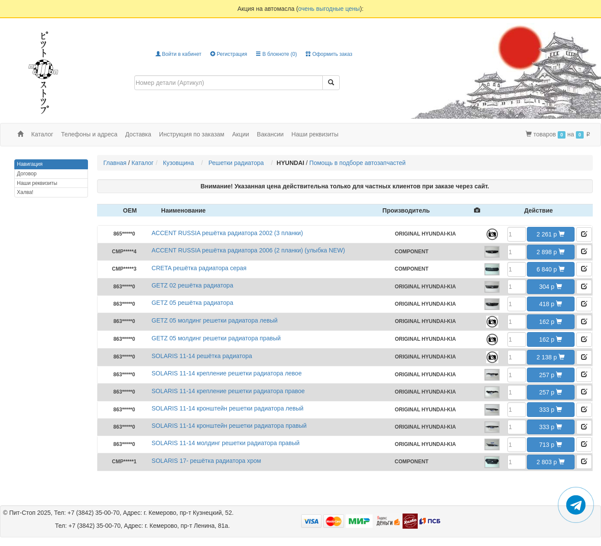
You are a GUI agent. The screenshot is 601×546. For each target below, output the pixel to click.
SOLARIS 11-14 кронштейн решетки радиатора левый (228, 408)
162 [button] (550, 321)
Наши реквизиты (315, 134)
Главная (115, 162)
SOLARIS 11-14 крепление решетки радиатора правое (228, 391)
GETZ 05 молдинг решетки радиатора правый (216, 338)
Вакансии (270, 134)
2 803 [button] (550, 462)
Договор (26, 174)
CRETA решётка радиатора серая (199, 268)
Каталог (143, 162)
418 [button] (550, 303)
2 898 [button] (550, 252)
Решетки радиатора (238, 162)
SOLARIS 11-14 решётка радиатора (202, 355)
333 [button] (550, 409)
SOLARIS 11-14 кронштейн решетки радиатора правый (229, 425)
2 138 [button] (550, 357)
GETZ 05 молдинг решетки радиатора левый (215, 320)
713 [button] (550, 444)
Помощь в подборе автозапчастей (357, 162)
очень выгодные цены (329, 8)
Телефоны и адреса (89, 134)
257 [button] (550, 375)
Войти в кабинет (178, 54)
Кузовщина (180, 162)
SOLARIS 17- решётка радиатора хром (206, 460)
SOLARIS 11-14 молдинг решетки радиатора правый (226, 442)
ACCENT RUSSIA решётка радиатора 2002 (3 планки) (227, 232)
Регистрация (228, 54)
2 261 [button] (550, 234)
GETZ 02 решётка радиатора (192, 285)
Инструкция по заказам (191, 134)
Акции (240, 134)
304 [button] (550, 286)
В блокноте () (276, 54)
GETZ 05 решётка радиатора (192, 302)
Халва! (25, 192)
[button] (584, 234)
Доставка (138, 134)
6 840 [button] (550, 269)
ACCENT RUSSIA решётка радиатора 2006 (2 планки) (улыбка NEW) (248, 250)
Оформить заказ (328, 54)
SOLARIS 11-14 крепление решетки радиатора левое (227, 373)
